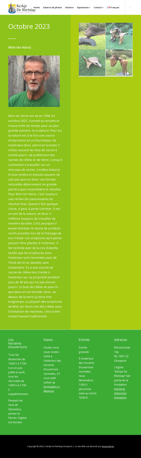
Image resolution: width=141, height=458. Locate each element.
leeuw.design (108, 446)
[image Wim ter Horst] (92, 36)
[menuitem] (36, 7)
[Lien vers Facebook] (130, 7)
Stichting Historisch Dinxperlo (120, 393)
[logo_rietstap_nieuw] (21, 7)
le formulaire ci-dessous (52, 387)
